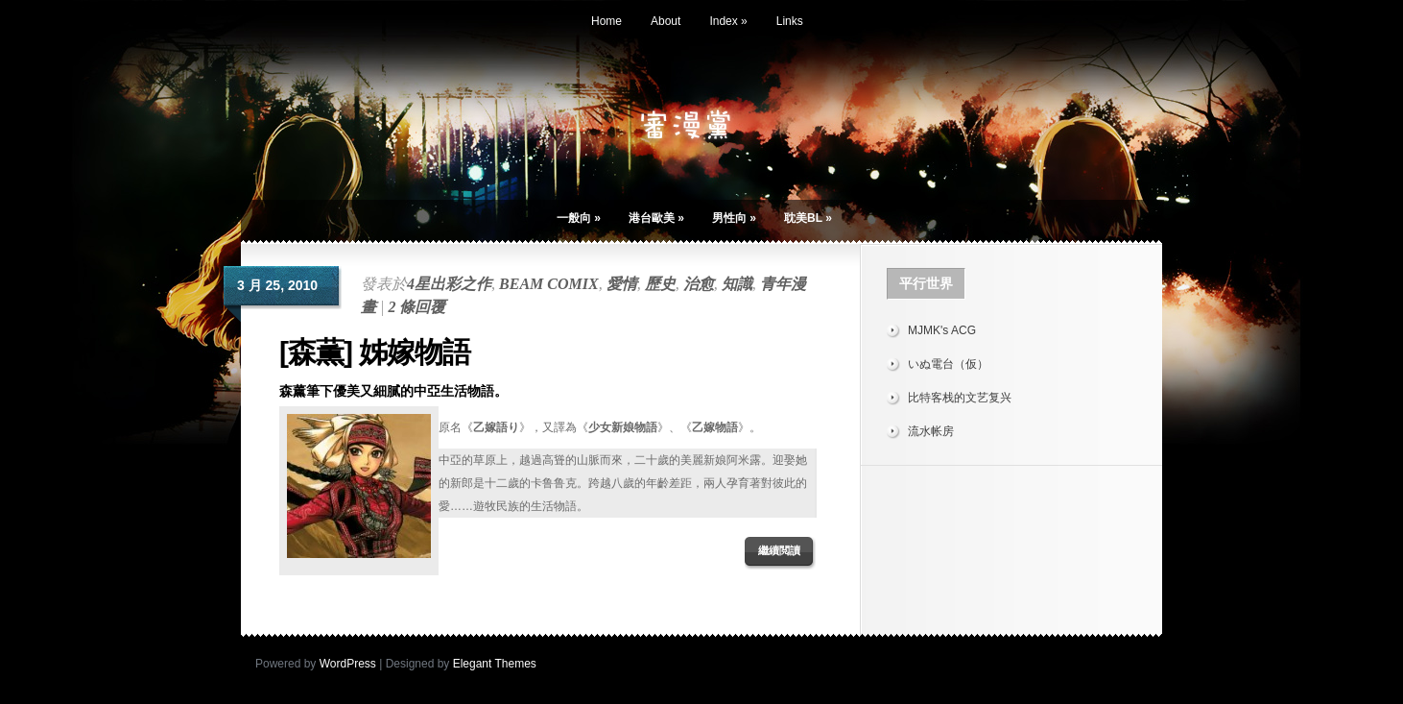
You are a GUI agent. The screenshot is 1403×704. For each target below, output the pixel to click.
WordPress (348, 663)
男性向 (734, 218)
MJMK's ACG (942, 330)
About (665, 21)
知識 (737, 284)
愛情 (621, 284)
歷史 (660, 284)
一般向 (579, 218)
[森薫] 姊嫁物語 (374, 352)
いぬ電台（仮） (948, 364)
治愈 (698, 284)
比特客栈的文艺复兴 (959, 397)
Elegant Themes (494, 663)
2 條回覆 (416, 307)
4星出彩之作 (449, 284)
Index (728, 21)
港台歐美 (656, 218)
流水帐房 (931, 431)
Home (606, 21)
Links (789, 21)
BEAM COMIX (549, 284)
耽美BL (808, 218)
